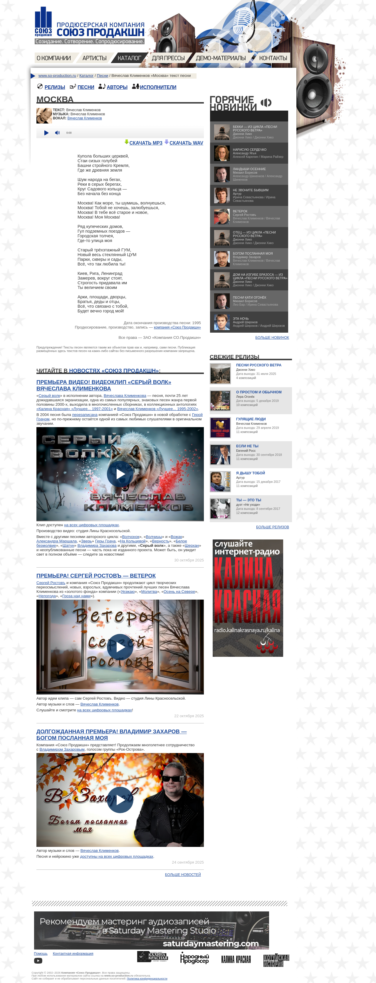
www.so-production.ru (57, 75)
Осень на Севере (179, 591)
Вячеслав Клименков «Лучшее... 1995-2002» (157, 409)
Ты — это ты (248, 500)
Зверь (86, 541)
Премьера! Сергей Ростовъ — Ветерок (96, 576)
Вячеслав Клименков (85, 118)
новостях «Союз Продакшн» (114, 371)
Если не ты (247, 446)
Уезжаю (128, 591)
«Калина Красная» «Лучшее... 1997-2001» (74, 409)
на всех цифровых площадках (91, 525)
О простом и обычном (259, 392)
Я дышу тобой (250, 473)
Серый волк (49, 395)
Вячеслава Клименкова (125, 395)
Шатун (68, 545)
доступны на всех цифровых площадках (116, 856)
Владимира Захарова (97, 545)
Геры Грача (105, 541)
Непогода (47, 596)
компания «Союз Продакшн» (177, 327)
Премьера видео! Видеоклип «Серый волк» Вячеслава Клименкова (103, 385)
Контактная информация (73, 954)
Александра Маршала (56, 541)
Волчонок (130, 536)
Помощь (41, 954)
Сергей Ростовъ (50, 583)
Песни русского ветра (258, 365)
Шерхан (192, 545)
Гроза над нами (76, 596)
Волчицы (154, 536)
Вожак (176, 536)
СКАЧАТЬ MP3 (143, 143)
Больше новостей (183, 875)
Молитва (149, 591)
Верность (160, 541)
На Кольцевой (133, 541)
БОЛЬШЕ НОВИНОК (272, 338)
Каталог (86, 75)
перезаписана (85, 414)
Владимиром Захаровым (62, 749)
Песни (102, 75)
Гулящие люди (251, 419)
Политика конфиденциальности (147, 978)
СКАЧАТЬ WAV (183, 143)
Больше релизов (272, 527)
